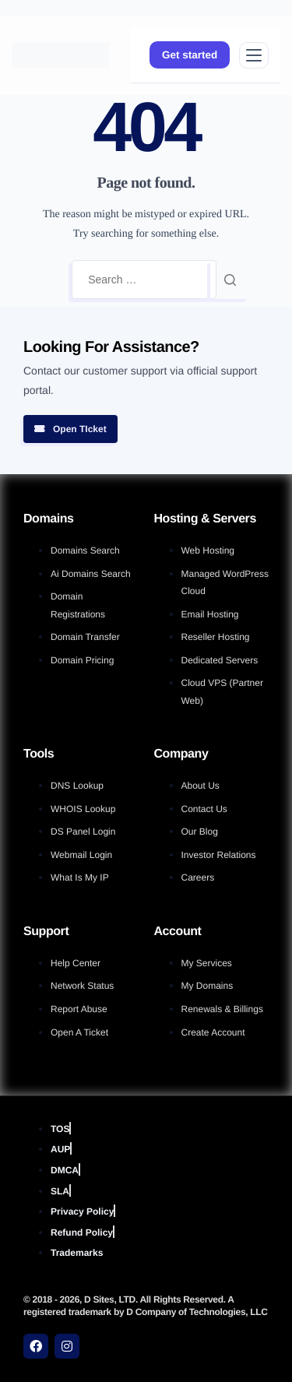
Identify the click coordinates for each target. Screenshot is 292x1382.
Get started (189, 55)
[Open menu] (254, 55)
